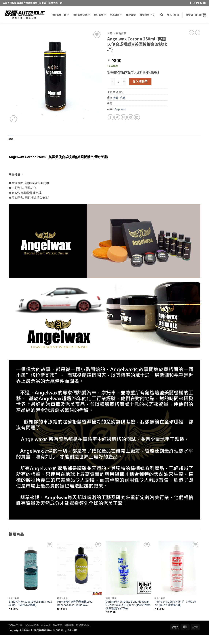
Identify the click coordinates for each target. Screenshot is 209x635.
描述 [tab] (11, 139)
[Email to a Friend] (124, 117)
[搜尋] (161, 14)
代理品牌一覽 (60, 15)
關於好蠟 (131, 14)
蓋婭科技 (72, 630)
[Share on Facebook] (111, 117)
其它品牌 (100, 15)
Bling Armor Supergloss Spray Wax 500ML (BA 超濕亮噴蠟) (30, 603)
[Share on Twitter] (117, 117)
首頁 (109, 33)
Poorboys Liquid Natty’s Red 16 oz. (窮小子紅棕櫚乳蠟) (175, 603)
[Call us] (201, 3)
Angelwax (120, 109)
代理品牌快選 (81, 15)
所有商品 (121, 33)
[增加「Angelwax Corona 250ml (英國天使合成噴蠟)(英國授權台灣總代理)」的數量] (124, 81)
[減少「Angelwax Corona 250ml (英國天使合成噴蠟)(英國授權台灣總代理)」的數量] (112, 81)
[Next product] (191, 32)
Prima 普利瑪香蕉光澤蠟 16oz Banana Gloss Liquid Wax (74, 603)
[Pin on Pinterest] (130, 117)
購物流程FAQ (147, 14)
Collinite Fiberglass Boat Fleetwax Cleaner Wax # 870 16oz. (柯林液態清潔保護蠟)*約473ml (128, 605)
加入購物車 (140, 81)
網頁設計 (58, 630)
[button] (173, 14)
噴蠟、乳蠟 (119, 97)
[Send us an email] (197, 3)
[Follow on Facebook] (190, 3)
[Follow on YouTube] (204, 3)
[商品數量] (118, 81)
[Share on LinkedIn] (137, 117)
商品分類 (116, 15)
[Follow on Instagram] (194, 3)
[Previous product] (197, 32)
